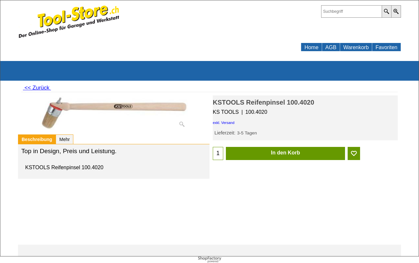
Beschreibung (37, 139)
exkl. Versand (223, 123)
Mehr (64, 139)
